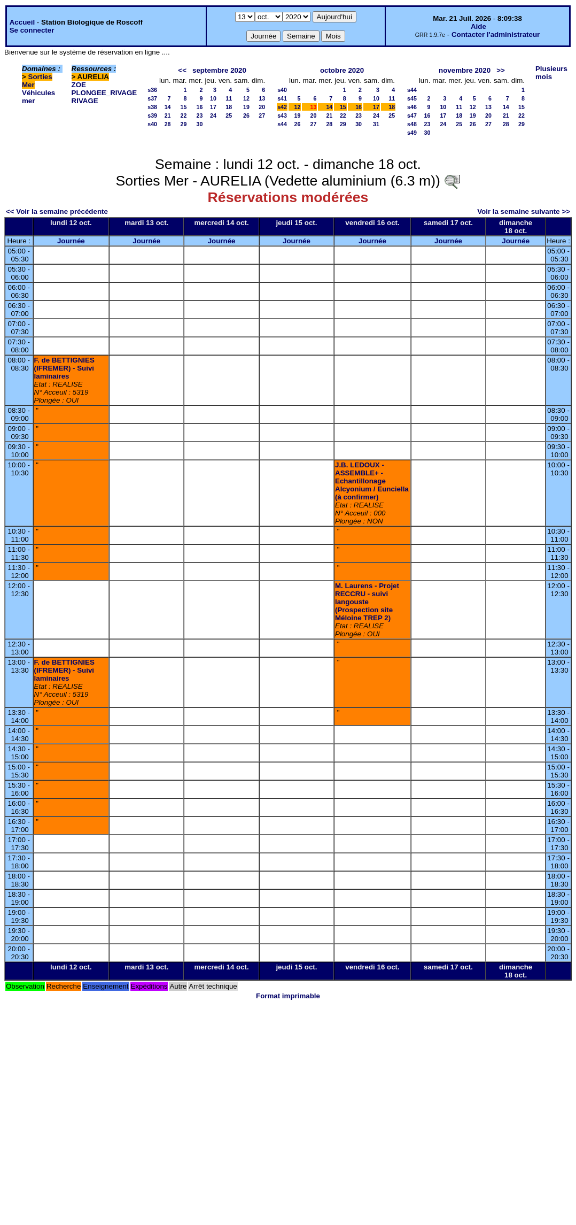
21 (168, 115)
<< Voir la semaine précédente (57, 211)
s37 (152, 98)
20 (262, 107)
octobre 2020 (342, 70)
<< (182, 70)
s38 (152, 107)
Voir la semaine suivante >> (523, 211)
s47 (412, 115)
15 (184, 107)
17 (213, 107)
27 (262, 115)
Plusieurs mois (551, 73)
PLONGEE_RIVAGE (104, 93)
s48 (412, 124)
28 (168, 124)
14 (168, 107)
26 (246, 115)
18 (228, 107)
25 (228, 115)
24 (213, 115)
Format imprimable (288, 996)
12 (246, 98)
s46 (412, 107)
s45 (412, 98)
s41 (282, 98)
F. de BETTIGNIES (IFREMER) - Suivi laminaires (64, 368)
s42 (282, 107)
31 (376, 124)
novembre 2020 (465, 70)
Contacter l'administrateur (496, 34)
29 (184, 124)
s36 (152, 90)
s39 (152, 115)
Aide (478, 26)
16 (200, 107)
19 (246, 107)
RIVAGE (85, 101)
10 (213, 98)
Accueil (22, 22)
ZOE (79, 85)
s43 (282, 115)
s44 (282, 124)
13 (262, 98)
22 (184, 115)
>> (500, 70)
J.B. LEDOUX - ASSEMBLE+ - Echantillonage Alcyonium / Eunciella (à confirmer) (372, 481)
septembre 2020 (219, 70)
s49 (412, 132)
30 (200, 124)
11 (228, 98)
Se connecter (32, 30)
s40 (152, 124)
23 (200, 115)
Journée (71, 241)
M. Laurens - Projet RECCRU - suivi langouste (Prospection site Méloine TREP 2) (367, 602)
